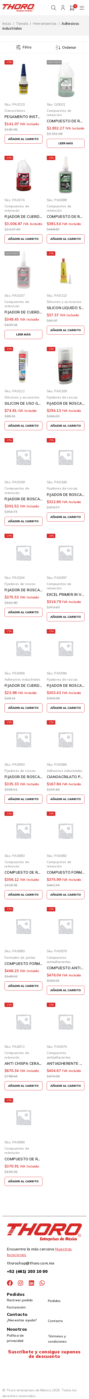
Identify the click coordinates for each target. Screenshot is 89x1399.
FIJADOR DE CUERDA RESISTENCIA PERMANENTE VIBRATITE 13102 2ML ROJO (23, 686)
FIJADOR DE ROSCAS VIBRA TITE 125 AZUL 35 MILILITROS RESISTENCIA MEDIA (66, 686)
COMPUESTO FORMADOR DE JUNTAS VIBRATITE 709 (23, 964)
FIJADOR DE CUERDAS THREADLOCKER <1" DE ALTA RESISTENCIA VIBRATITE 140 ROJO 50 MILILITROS (23, 312)
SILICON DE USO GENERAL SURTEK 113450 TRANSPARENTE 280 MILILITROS (23, 404)
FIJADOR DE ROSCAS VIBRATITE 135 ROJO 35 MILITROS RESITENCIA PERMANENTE (66, 404)
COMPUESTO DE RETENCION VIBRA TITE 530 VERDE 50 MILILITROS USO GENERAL (23, 1159)
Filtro (27, 47)
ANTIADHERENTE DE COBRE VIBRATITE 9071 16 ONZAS (66, 1064)
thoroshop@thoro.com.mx (30, 1263)
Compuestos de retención (59, 113)
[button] (23, 139)
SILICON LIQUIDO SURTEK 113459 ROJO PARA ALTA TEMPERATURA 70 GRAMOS (66, 308)
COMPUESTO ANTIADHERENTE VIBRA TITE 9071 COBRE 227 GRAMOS (66, 968)
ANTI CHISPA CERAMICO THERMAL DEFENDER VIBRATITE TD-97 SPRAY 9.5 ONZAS (23, 1064)
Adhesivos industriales (22, 680)
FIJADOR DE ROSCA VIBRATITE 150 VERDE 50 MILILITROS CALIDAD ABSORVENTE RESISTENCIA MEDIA (66, 495)
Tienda (22, 24)
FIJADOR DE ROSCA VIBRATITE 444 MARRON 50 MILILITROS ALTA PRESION (23, 590)
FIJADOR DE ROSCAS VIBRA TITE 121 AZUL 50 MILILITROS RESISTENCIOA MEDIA (23, 777)
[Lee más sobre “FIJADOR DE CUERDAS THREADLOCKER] (23, 334)
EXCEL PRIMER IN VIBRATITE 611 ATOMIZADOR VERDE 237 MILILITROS (66, 595)
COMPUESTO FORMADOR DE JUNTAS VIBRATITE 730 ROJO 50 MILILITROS (66, 873)
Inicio (6, 24)
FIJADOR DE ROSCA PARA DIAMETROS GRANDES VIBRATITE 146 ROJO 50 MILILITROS (23, 499)
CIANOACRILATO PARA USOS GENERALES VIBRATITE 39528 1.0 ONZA (66, 777)
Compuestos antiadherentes (59, 960)
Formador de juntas (20, 958)
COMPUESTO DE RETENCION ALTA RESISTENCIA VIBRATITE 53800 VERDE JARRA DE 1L (66, 121)
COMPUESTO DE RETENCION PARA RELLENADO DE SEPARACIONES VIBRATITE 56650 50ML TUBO (23, 873)
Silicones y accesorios (64, 302)
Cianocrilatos (15, 111)
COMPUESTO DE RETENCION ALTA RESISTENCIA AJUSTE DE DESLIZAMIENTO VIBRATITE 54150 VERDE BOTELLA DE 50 (66, 217)
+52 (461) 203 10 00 (27, 1271)
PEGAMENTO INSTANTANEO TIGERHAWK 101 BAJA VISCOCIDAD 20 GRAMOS (23, 117)
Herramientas (45, 24)
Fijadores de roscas (62, 397)
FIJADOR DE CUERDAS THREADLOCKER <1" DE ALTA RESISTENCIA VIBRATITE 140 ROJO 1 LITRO (23, 217)
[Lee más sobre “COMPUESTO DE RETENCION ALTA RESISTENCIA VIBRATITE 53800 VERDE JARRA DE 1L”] (66, 143)
